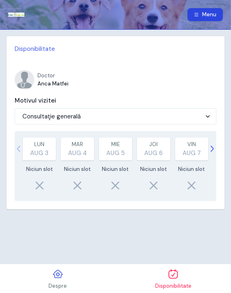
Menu (205, 14)
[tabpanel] (115, 123)
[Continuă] (212, 149)
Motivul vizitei (35, 100)
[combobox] (23, 116)
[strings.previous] (19, 149)
